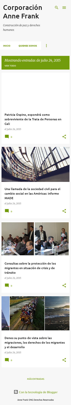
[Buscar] (56, 7)
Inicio (6, 45)
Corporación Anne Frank (22, 11)
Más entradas (35, 378)
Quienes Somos (28, 45)
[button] (64, 136)
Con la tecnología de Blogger (36, 392)
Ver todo (10, 65)
